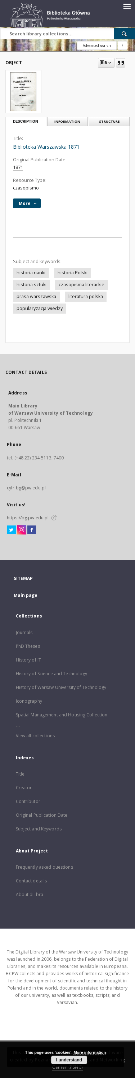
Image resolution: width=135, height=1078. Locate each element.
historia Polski (72, 273)
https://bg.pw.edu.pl (28, 518)
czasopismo (26, 188)
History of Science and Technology (51, 674)
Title (20, 774)
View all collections (35, 736)
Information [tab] (67, 121)
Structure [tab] (109, 121)
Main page (26, 595)
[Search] (124, 33)
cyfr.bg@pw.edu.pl (26, 488)
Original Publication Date (42, 815)
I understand (69, 1059)
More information (89, 1052)
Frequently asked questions (44, 867)
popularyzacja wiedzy (40, 308)
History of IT (28, 660)
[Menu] (126, 6)
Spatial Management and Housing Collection (62, 715)
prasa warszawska (36, 296)
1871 (18, 167)
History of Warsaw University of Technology (61, 687)
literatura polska (85, 296)
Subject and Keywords (39, 829)
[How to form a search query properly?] (122, 45)
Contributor (28, 801)
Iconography (29, 701)
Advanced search (97, 45)
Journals (24, 632)
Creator (24, 788)
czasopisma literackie (81, 284)
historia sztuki (31, 284)
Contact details (31, 881)
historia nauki (31, 273)
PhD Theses (28, 646)
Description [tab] (25, 121)
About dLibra (29, 894)
